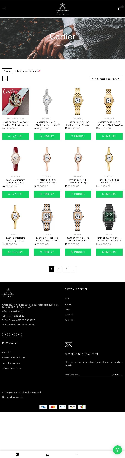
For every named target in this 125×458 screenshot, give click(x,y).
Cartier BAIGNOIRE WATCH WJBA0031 (15, 181)
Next (73, 269)
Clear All (7, 71)
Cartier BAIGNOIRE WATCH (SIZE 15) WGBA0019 (78, 183)
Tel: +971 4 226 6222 (13, 316)
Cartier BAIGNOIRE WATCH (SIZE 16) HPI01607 (47, 123)
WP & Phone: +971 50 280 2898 (18, 320)
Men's (109, 234)
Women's (46, 118)
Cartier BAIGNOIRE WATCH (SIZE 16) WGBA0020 (47, 183)
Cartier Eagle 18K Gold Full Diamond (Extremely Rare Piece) (15, 125)
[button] (119, 8)
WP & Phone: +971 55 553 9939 (18, 324)
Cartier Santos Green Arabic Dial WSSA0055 (109, 239)
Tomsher (20, 397)
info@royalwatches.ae (12, 311)
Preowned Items (15, 118)
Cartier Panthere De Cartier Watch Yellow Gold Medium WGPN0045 (78, 125)
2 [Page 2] (59, 269)
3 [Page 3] (66, 269)
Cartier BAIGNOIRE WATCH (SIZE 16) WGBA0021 (15, 241)
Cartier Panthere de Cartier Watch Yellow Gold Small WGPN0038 (109, 125)
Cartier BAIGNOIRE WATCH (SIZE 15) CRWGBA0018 (109, 183)
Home (58, 44)
